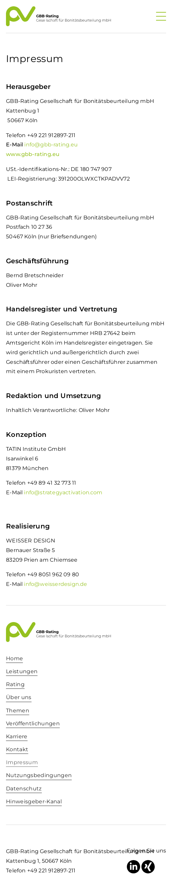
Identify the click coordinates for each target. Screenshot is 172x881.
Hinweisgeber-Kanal (34, 801)
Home (14, 658)
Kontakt (17, 749)
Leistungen (22, 671)
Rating (15, 684)
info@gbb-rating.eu (50, 144)
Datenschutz (24, 788)
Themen (17, 710)
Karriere (17, 736)
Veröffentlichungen (33, 723)
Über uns (19, 697)
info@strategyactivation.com (63, 492)
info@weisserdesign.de (55, 584)
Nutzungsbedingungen (39, 775)
